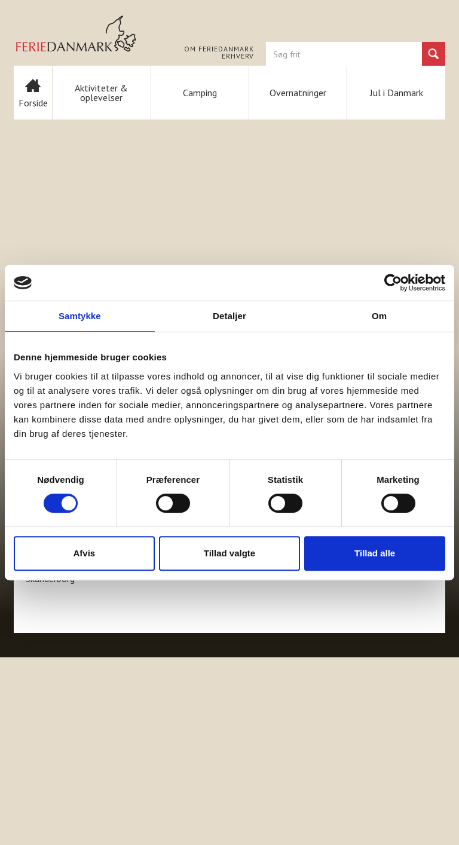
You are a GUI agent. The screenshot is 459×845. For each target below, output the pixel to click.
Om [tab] (379, 316)
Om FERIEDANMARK (219, 49)
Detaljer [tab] (229, 316)
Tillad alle (374, 553)
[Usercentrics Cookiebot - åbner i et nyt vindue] (393, 283)
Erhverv (238, 56)
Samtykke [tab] (80, 316)
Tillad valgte (229, 553)
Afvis (84, 553)
